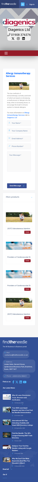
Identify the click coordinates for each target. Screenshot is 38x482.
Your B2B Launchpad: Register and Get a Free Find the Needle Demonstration (22, 410)
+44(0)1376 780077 (19, 376)
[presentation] (22, 177)
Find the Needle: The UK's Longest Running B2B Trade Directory (22, 435)
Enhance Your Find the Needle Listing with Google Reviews (21, 448)
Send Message (17, 186)
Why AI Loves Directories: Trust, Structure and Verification (21, 397)
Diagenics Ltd (19, 30)
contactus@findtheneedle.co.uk (16, 355)
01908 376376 (19, 35)
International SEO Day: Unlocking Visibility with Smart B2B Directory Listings (22, 423)
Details (27, 232)
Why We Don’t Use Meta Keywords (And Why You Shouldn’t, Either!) (21, 461)
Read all (7, 469)
